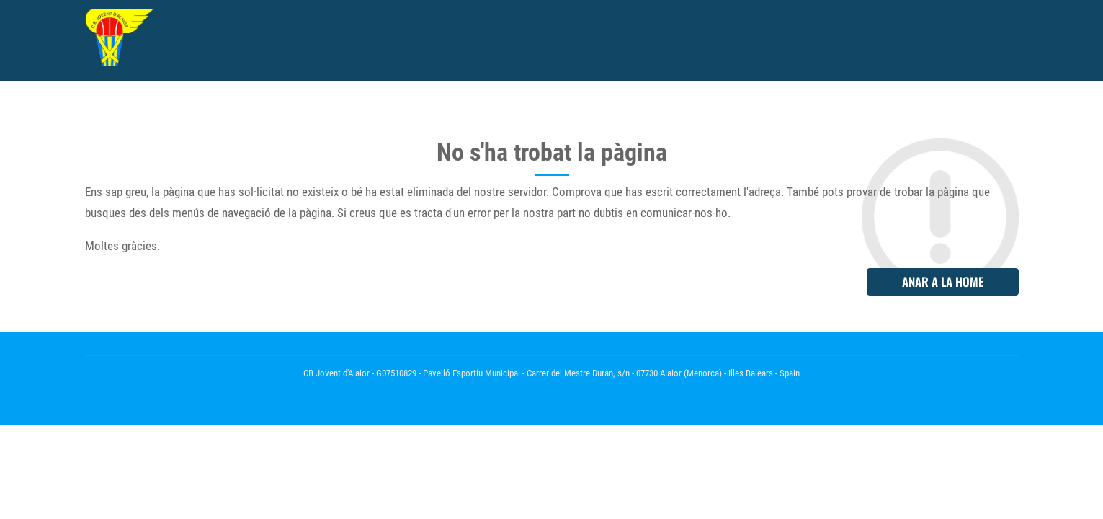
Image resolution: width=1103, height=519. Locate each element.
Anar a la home (942, 281)
